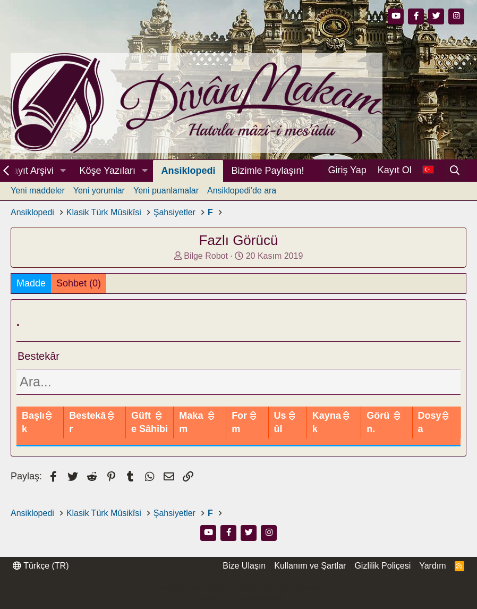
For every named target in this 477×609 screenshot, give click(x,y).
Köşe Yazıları (107, 170)
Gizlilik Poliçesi (382, 578)
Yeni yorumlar (99, 190)
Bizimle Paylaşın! (267, 170)
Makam (234, 429)
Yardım (432, 578)
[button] (63, 171)
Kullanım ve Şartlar (310, 578)
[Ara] (455, 170)
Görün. (390, 429)
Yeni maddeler (38, 190)
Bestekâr (144, 429)
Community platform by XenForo (238, 601)
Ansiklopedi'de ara (241, 190)
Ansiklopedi (188, 170)
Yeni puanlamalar (166, 190)
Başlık (36, 429)
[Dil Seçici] (428, 170)
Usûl (311, 429)
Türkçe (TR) (41, 578)
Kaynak (345, 429)
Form (275, 429)
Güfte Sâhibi (197, 428)
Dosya (433, 429)
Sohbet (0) (78, 283)
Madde (31, 283)
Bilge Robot (206, 255)
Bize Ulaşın (244, 578)
